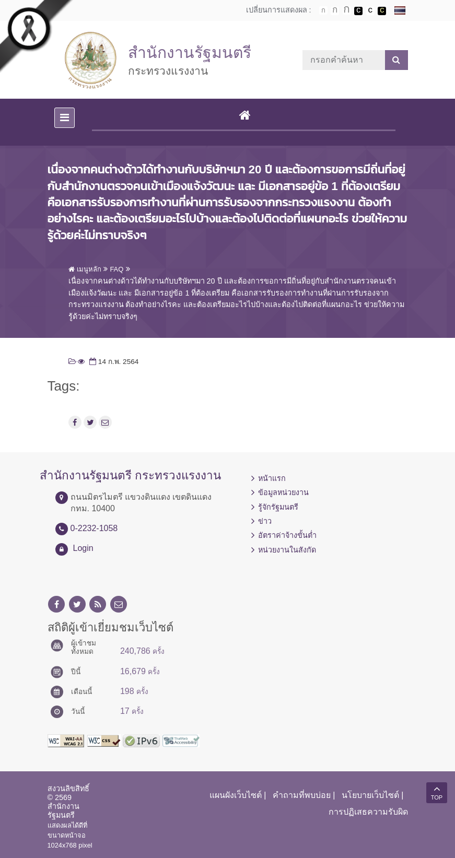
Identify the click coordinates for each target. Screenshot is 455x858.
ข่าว (265, 521)
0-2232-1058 (94, 528)
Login (83, 548)
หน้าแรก (272, 478)
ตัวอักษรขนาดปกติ (323, 10)
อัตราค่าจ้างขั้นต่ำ (287, 535)
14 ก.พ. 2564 (112, 362)
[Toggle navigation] (64, 118)
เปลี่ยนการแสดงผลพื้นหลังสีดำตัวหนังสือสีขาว (358, 11)
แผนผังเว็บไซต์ (235, 795)
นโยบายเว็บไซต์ (370, 795)
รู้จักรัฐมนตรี (278, 507)
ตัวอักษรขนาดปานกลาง (335, 11)
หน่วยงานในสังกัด (287, 550)
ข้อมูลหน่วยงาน (283, 492)
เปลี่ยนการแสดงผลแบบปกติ (370, 11)
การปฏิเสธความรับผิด (368, 811)
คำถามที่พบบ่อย (302, 795)
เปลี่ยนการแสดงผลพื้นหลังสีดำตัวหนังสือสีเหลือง (382, 11)
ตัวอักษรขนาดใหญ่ (347, 10)
